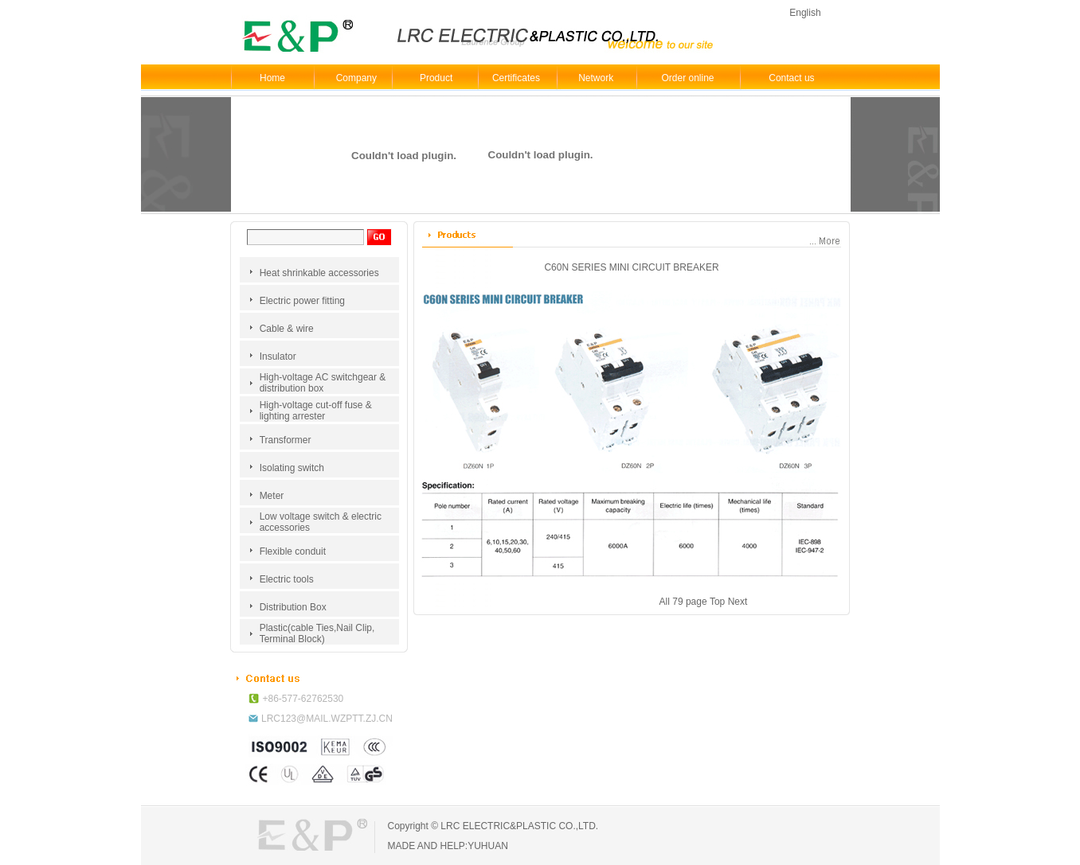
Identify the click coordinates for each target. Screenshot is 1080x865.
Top (717, 601)
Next (738, 601)
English (804, 12)
